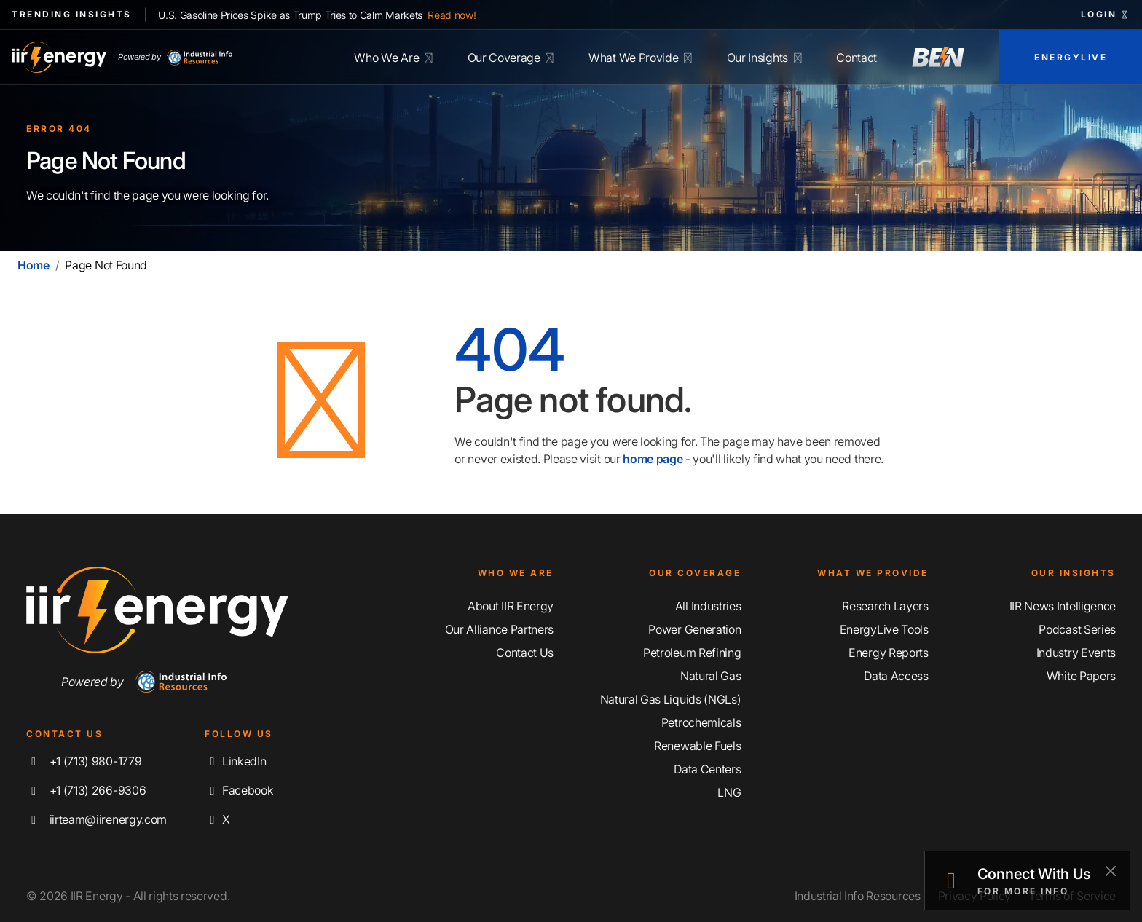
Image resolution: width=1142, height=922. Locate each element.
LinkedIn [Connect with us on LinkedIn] (235, 761)
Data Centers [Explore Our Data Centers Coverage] (707, 769)
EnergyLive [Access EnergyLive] (1070, 57)
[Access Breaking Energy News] (938, 57)
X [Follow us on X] (217, 819)
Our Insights (764, 57)
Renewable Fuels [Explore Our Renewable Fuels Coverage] (697, 745)
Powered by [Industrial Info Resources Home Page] (175, 58)
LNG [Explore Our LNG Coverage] (729, 792)
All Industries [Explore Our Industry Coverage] (708, 606)
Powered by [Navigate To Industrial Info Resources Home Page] (144, 682)
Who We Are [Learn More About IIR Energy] (393, 57)
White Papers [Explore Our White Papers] (1081, 676)
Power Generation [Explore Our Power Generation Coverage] (694, 629)
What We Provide (640, 57)
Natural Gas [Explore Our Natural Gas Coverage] (710, 676)
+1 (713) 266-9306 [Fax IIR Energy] (86, 790)
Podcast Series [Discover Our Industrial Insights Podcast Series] (1077, 629)
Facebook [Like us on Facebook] (239, 790)
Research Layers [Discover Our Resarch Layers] (885, 606)
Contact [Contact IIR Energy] (856, 57)
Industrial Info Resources (858, 895)
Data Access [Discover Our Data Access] (896, 676)
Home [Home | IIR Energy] (33, 265)
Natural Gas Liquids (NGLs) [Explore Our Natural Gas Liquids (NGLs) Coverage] (670, 699)
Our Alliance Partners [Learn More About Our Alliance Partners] (499, 629)
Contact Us (525, 652)
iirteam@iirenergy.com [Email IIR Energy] (96, 819)
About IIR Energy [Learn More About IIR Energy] (511, 606)
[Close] (1110, 870)
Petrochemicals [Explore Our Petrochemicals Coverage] (701, 722)
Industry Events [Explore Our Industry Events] (1076, 652)
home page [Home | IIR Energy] (652, 459)
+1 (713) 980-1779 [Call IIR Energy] (83, 761)
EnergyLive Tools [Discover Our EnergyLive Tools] (884, 629)
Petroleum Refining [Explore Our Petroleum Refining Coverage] (692, 652)
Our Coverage (511, 57)
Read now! (452, 15)
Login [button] (1105, 14)
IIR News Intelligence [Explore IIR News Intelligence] (1062, 606)
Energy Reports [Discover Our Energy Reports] (888, 652)
